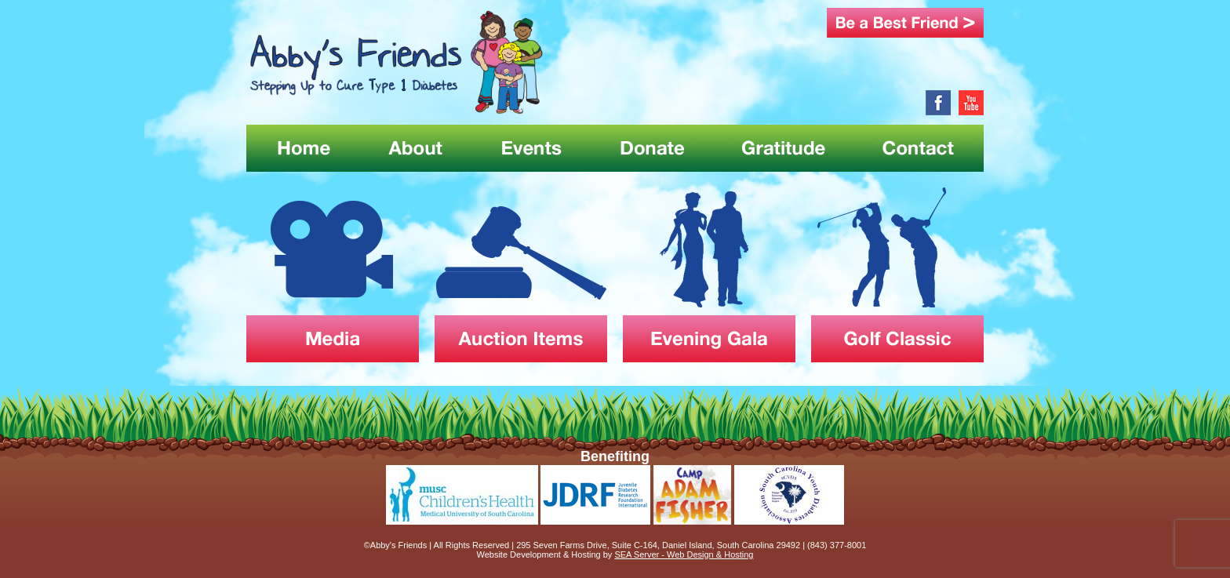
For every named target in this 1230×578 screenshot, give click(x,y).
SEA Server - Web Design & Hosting (683, 554)
